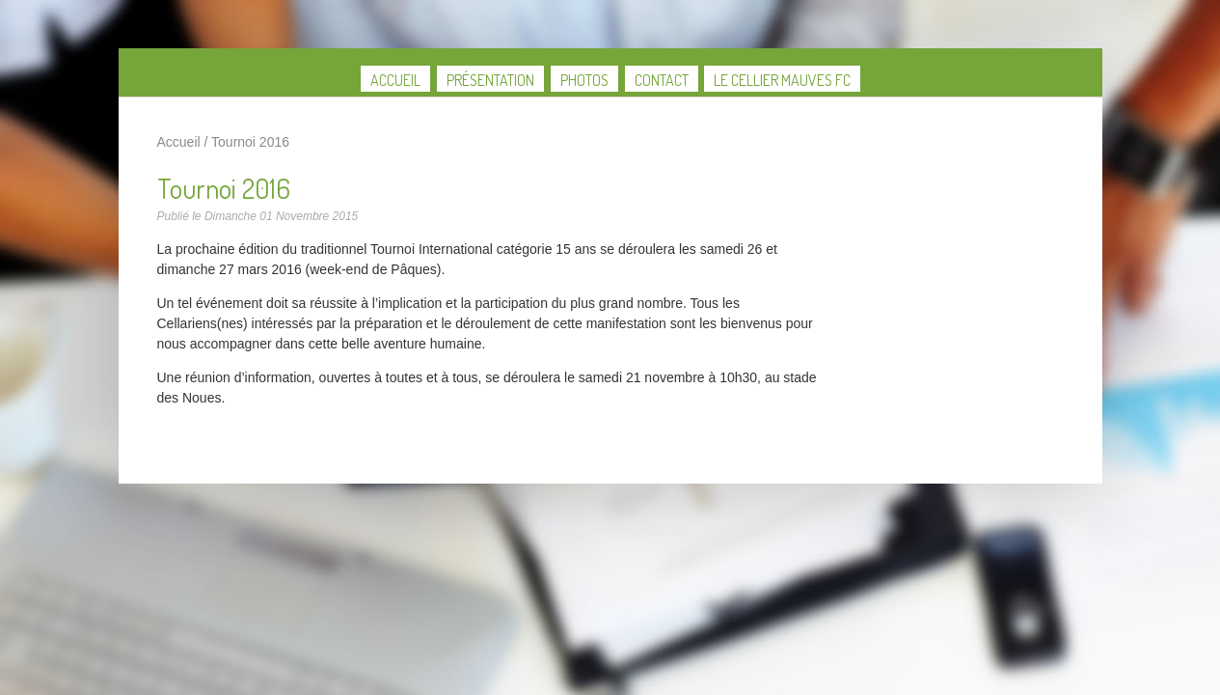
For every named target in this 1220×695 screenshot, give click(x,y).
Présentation (490, 80)
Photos (584, 80)
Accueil (395, 80)
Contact (662, 80)
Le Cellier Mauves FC (782, 80)
